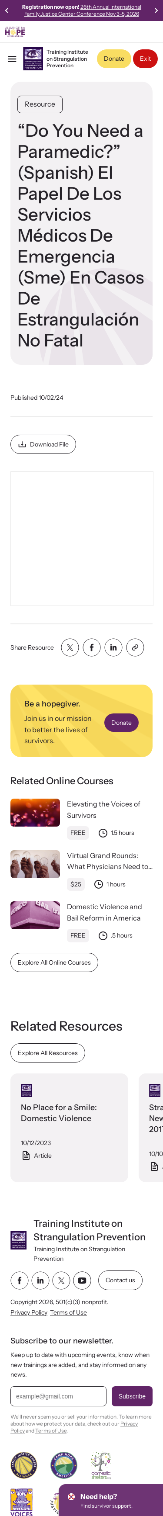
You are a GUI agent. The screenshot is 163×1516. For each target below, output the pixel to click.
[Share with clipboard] (135, 647)
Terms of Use (68, 1312)
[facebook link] (19, 1280)
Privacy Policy (28, 1312)
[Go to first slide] (156, 10)
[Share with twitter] (70, 647)
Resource (40, 104)
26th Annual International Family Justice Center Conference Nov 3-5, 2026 (82, 10)
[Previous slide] (7, 10)
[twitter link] (61, 1280)
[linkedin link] (40, 1280)
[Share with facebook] (92, 647)
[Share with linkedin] (113, 647)
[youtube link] (82, 1280)
